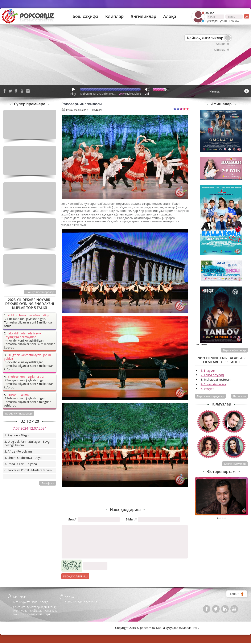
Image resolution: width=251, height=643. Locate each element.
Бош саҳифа (85, 16)
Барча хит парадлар (210, 396)
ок (246, 16)
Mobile (136, 93)
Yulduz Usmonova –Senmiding (28, 315)
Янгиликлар (143, 16)
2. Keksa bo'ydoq (212, 375)
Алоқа (169, 16)
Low (121, 93)
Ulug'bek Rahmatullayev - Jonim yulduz (27, 356)
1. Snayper (208, 370)
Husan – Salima (18, 395)
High (128, 93)
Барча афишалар (234, 350)
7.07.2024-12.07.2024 (29, 428)
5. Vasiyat (207, 389)
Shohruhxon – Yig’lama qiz (26, 377)
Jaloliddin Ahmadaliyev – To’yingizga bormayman (22, 335)
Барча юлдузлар (235, 464)
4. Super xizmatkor (213, 384)
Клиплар (114, 16)
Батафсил (239, 396)
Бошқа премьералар (40, 292)
